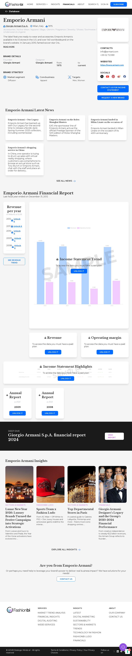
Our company (117, 613)
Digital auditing (47, 620)
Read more (9, 47)
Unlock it (17, 220)
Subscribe (118, 4)
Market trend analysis (51, 613)
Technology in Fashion (87, 632)
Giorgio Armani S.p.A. (17, 26)
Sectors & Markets (84, 624)
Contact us (66, 579)
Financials (69, 4)
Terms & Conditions (59, 650)
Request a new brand (113, 98)
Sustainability (81, 620)
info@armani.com (109, 51)
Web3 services (46, 624)
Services (42, 4)
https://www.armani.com (112, 65)
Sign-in (104, 4)
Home (30, 4)
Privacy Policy (76, 650)
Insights (55, 4)
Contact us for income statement (113, 88)
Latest (77, 613)
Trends (77, 628)
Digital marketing (84, 617)
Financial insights (49, 617)
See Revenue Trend (14, 261)
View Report (112, 436)
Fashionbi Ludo (82, 636)
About (81, 4)
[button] (123, 647)
